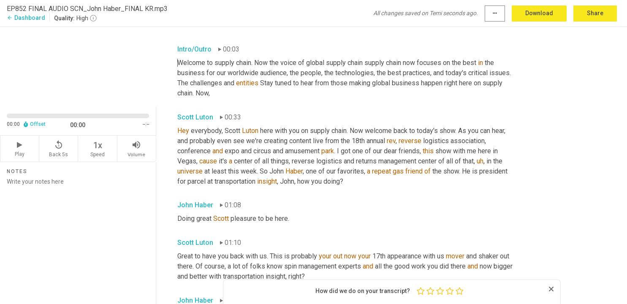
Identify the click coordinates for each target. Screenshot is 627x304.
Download (539, 13)
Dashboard (26, 17)
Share (595, 13)
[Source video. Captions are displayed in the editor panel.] (78, 66)
